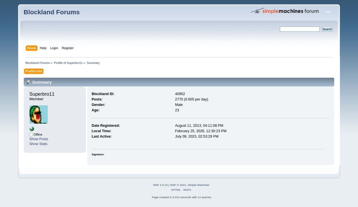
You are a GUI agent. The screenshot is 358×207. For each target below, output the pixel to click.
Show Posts (38, 139)
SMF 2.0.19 (160, 184)
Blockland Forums (52, 12)
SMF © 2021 (178, 184)
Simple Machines (198, 184)
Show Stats (38, 144)
